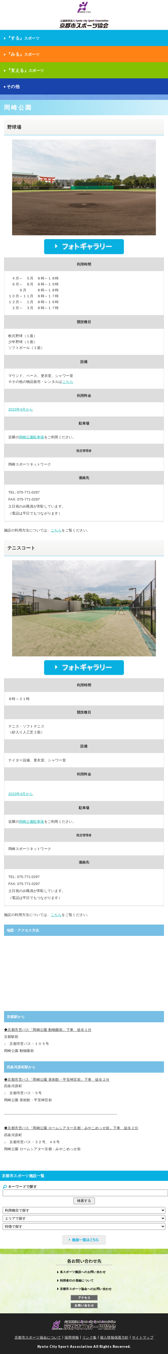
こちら (67, 382)
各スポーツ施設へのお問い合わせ (83, 1271)
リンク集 (89, 1337)
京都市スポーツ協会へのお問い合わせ (86, 1288)
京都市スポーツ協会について (38, 1337)
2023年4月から (20, 409)
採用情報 (72, 1337)
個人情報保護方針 (114, 1337)
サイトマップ (142, 1337)
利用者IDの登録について (77, 1280)
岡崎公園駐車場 (31, 437)
